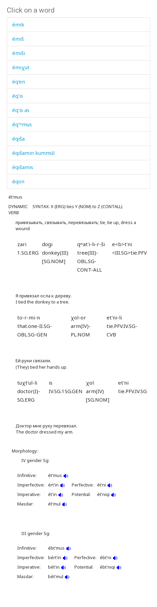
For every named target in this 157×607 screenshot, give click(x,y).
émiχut (20, 67)
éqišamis (22, 167)
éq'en (18, 81)
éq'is (17, 95)
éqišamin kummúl (33, 152)
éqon (18, 181)
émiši (18, 53)
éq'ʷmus (22, 124)
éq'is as (20, 110)
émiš (18, 38)
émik (18, 24)
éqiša (18, 138)
